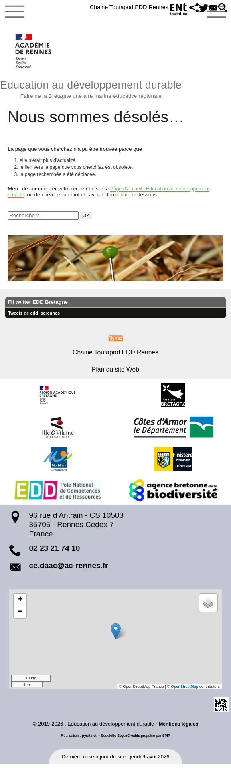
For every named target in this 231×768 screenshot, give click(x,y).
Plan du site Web (115, 373)
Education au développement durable (115, 89)
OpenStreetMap (183, 690)
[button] (187, 8)
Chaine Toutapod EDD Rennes (118, 7)
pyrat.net (88, 739)
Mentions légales (179, 727)
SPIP (167, 739)
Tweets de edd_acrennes (35, 316)
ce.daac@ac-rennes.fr (68, 569)
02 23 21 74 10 (54, 551)
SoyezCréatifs (129, 739)
